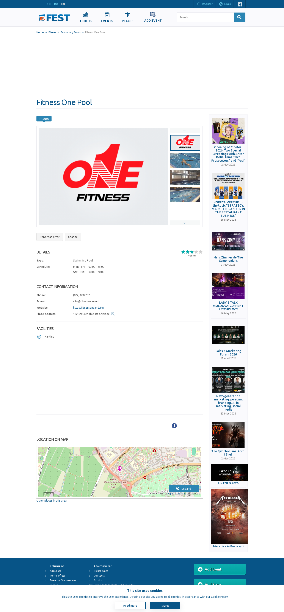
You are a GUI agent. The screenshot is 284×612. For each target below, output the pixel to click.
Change (73, 236)
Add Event (209, 569)
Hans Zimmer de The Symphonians (228, 259)
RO (49, 4)
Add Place (209, 584)
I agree (165, 605)
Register (205, 4)
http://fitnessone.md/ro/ (88, 307)
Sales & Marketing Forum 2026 (228, 352)
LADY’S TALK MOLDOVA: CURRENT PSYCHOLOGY (228, 306)
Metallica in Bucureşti (228, 546)
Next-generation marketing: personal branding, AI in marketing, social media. (228, 403)
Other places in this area (51, 500)
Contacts (99, 575)
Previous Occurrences (63, 580)
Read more (130, 605)
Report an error (50, 236)
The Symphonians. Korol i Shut (228, 453)
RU (56, 4)
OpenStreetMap (177, 493)
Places (52, 32)
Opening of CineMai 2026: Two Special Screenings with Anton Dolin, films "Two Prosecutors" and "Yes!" (228, 154)
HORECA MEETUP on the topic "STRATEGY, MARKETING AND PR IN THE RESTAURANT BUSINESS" (228, 209)
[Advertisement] (142, 66)
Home (40, 32)
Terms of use (58, 575)
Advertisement (103, 566)
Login (225, 4)
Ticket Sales (101, 570)
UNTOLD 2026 (228, 483)
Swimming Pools (70, 32)
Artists (98, 580)
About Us (55, 570)
